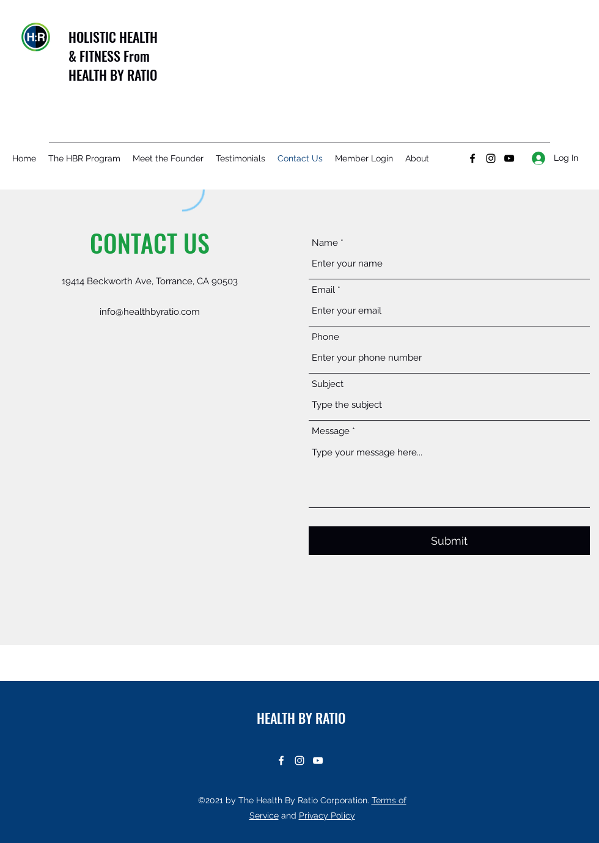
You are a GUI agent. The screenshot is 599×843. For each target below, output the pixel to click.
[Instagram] (491, 158)
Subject (328, 384)
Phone (325, 337)
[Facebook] (472, 158)
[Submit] (449, 540)
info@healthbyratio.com (150, 311)
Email (323, 290)
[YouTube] (509, 158)
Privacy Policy (327, 815)
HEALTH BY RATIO (301, 717)
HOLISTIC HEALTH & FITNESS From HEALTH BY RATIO (113, 55)
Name (325, 243)
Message (331, 431)
